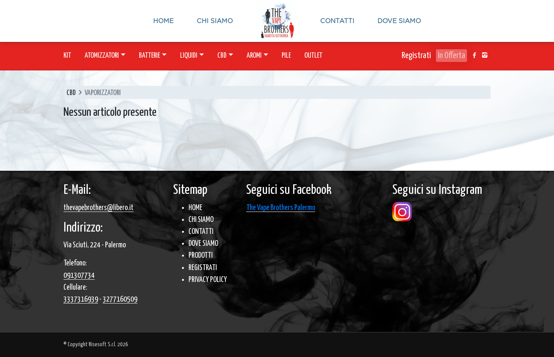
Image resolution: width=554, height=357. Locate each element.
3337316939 (80, 299)
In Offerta (451, 55)
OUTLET (313, 55)
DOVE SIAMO (203, 243)
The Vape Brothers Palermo (280, 208)
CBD (222, 55)
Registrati (416, 55)
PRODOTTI (201, 255)
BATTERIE (149, 55)
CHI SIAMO (201, 220)
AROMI (254, 55)
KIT (67, 55)
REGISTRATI (203, 268)
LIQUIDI (188, 55)
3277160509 (120, 299)
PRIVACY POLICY (208, 280)
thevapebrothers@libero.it (98, 208)
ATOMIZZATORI (102, 55)
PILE (286, 55)
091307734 (79, 275)
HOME (195, 208)
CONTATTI (201, 231)
